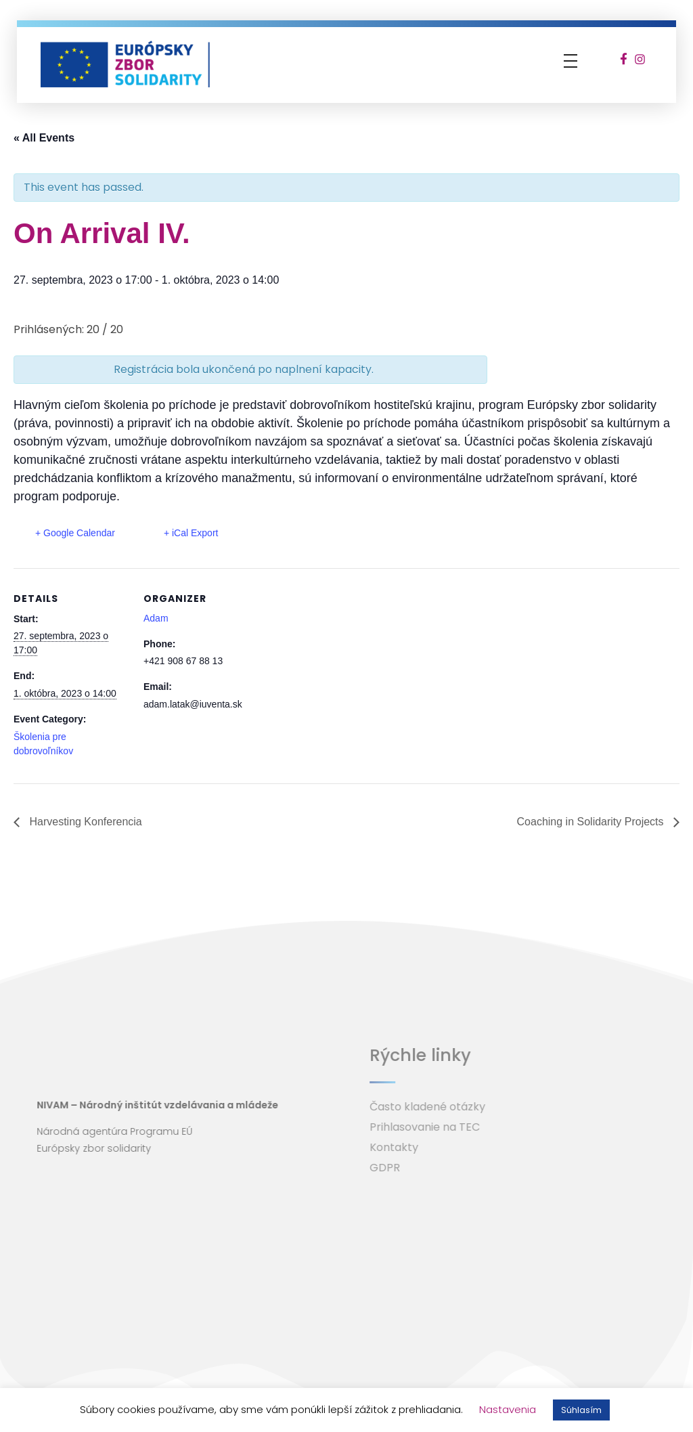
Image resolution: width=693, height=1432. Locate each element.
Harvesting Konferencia (84, 821)
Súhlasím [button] (581, 1410)
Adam (156, 618)
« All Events (44, 138)
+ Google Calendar (75, 532)
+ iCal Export (191, 532)
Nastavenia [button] (507, 1409)
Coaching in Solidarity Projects (592, 821)
